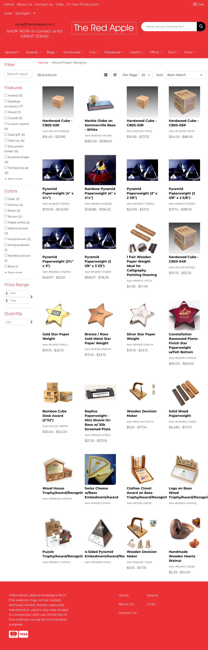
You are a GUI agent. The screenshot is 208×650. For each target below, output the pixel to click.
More (190, 52)
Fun (94, 52)
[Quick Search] (169, 26)
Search (152, 595)
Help (60, 4)
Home (9, 4)
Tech (173, 52)
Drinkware (74, 52)
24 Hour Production (82, 4)
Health (137, 52)
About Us (24, 4)
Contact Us (44, 4)
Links (8, 13)
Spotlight (22, 13)
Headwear (114, 52)
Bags (52, 52)
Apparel (13, 52)
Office (156, 52)
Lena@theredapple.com (34, 24)
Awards (33, 52)
